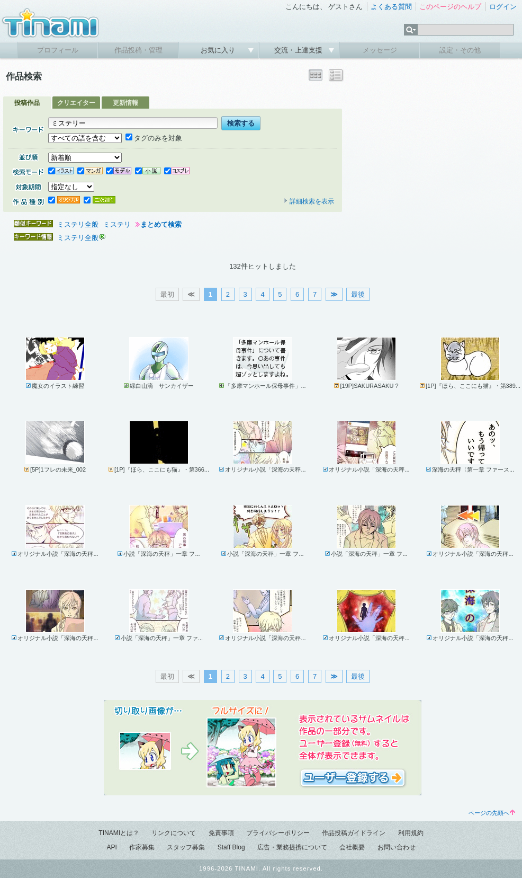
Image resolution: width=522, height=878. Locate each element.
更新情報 (125, 103)
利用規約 (411, 833)
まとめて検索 (161, 224)
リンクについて (173, 833)
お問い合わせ (396, 847)
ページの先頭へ (492, 813)
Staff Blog (231, 847)
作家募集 (142, 847)
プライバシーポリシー (278, 833)
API (111, 847)
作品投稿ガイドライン (353, 833)
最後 (358, 294)
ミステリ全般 (77, 224)
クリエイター (76, 103)
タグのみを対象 (153, 138)
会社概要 (352, 847)
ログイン (503, 7)
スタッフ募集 (186, 847)
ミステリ (117, 224)
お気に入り (219, 50)
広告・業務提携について (292, 847)
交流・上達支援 (299, 50)
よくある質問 (391, 7)
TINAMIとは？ (118, 833)
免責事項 (221, 833)
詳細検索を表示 (308, 201)
